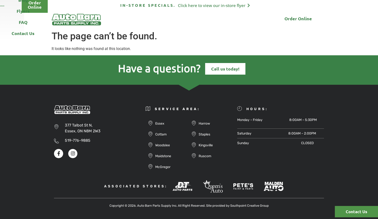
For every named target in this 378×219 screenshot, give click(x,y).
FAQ (220, 19)
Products (154, 19)
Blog (178, 19)
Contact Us (245, 19)
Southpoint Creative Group (249, 205)
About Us (125, 19)
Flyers (199, 19)
